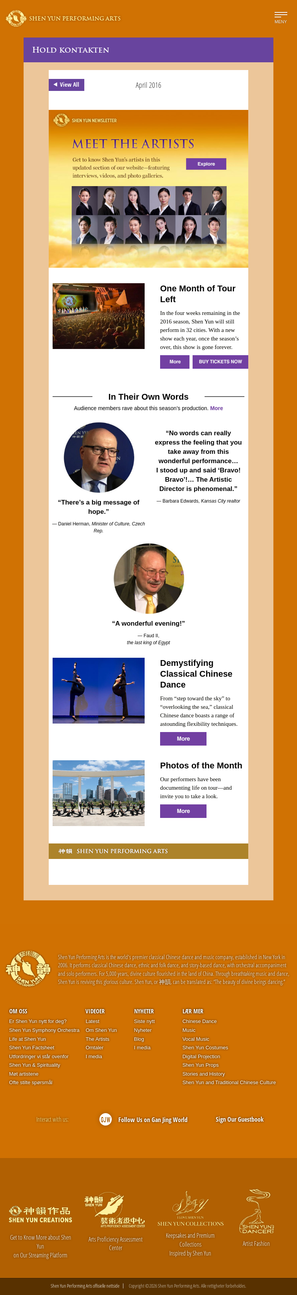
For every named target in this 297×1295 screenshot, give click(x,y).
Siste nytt (144, 1021)
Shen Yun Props (201, 1065)
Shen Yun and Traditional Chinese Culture (229, 1082)
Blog (139, 1039)
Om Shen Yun (101, 1030)
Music (189, 1030)
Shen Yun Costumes (205, 1047)
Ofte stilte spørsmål (31, 1082)
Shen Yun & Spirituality (34, 1065)
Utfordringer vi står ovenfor (39, 1056)
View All (65, 84)
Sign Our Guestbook (240, 1119)
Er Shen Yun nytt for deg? (38, 1021)
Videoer (95, 1011)
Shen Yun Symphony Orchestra (44, 1030)
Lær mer (193, 1011)
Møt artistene (24, 1074)
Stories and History (204, 1074)
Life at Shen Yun (27, 1039)
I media (93, 1056)
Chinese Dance (200, 1021)
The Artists (97, 1039)
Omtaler (94, 1047)
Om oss (18, 1011)
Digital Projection (201, 1056)
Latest (92, 1021)
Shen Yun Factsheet (32, 1047)
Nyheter (144, 1011)
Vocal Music (196, 1039)
